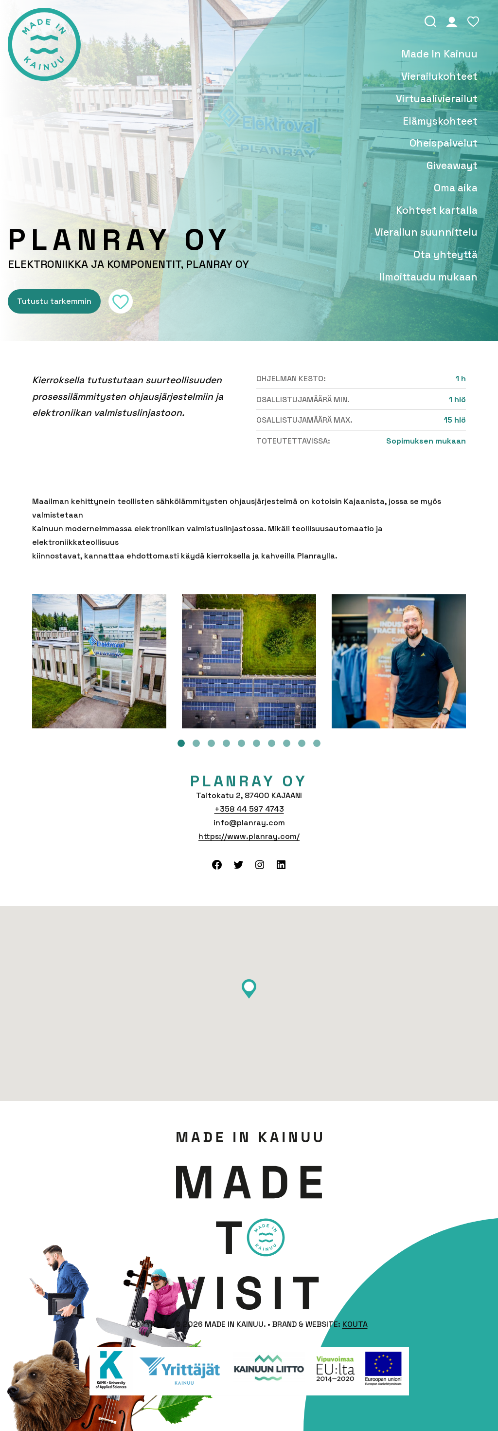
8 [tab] (286, 743)
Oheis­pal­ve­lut (443, 143)
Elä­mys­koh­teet (440, 121)
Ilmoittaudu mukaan (428, 277)
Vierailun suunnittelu (426, 232)
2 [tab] (196, 743)
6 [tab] (256, 743)
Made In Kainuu (439, 54)
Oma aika (456, 188)
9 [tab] (301, 743)
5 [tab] (241, 743)
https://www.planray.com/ (249, 836)
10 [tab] (316, 743)
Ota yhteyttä (445, 254)
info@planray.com (249, 823)
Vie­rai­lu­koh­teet (439, 76)
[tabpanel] (99, 661)
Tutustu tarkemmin (54, 301)
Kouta (355, 1324)
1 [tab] (181, 743)
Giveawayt (452, 165)
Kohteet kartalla (437, 210)
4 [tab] (226, 743)
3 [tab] (211, 743)
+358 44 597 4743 (249, 809)
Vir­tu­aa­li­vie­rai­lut (437, 99)
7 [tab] (271, 743)
